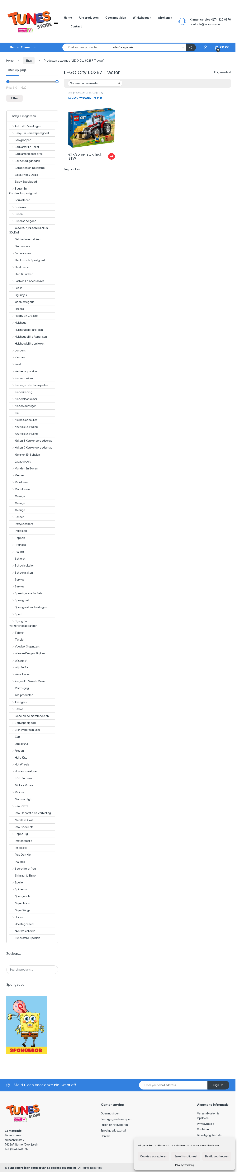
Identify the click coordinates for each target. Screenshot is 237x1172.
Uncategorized (21, 924)
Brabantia (18, 207)
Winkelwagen (142, 17)
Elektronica (19, 267)
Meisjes (16, 475)
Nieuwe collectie (22, 931)
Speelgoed (19, 600)
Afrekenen (165, 17)
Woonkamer (19, 674)
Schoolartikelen (21, 565)
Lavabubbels (20, 461)
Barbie (16, 709)
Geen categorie (22, 302)
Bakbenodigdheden (24, 160)
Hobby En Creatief (23, 315)
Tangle (16, 639)
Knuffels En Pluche (23, 426)
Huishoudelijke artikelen (27, 343)
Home (68, 17)
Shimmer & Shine (22, 875)
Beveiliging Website (209, 1135)
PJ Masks (18, 847)
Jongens (17, 350)
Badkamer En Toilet (24, 146)
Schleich (17, 558)
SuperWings (19, 910)
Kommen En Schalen (24, 454)
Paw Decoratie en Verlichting (30, 813)
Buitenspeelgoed (22, 221)
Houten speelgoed (24, 771)
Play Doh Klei (20, 854)
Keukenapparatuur (23, 371)
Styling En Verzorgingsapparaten (23, 623)
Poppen (17, 537)
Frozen (16, 750)
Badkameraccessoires (26, 153)
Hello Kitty (18, 757)
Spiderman (18, 889)
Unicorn (17, 917)
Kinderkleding (20, 392)
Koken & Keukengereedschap (31, 440)
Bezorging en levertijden (116, 1119)
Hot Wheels (19, 764)
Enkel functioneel (185, 1156)
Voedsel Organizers (24, 646)
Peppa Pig (18, 833)
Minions (16, 792)
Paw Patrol (18, 806)
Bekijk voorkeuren (217, 1156)
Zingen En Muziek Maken (27, 681)
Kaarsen (17, 357)
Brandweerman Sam (24, 729)
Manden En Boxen (23, 468)
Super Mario (19, 903)
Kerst (15, 364)
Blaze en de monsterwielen (29, 716)
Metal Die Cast (21, 820)
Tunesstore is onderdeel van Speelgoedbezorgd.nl (42, 1167)
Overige (17, 496)
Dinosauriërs (19, 246)
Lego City (97, 92)
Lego (88, 92)
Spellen (16, 882)
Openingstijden (115, 17)
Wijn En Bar (19, 667)
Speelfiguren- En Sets (25, 593)
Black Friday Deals (23, 174)
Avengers (18, 702)
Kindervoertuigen (23, 405)
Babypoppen (20, 140)
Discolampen (20, 253)
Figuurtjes (18, 295)
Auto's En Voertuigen (25, 126)
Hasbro (16, 308)
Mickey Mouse (21, 785)
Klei (14, 413)
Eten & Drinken (21, 274)
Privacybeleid (205, 1123)
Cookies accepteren (153, 1156)
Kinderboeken (21, 378)
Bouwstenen (20, 200)
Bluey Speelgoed (23, 181)
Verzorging (19, 688)
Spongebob (19, 896)
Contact (76, 26)
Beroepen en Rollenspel (27, 167)
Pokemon (18, 530)
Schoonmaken (21, 572)
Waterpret (18, 660)
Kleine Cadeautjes (23, 419)
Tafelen (17, 632)
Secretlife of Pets (22, 868)
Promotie (17, 544)
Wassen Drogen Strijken (27, 653)
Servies (16, 579)
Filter (14, 98)
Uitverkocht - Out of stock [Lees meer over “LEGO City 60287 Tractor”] (111, 156)
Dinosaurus (19, 743)
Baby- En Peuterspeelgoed (29, 133)
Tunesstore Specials (24, 937)
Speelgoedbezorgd (113, 1130)
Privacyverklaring (184, 1165)
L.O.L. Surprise (20, 778)
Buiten (16, 214)
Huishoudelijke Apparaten (28, 336)
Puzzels (17, 551)
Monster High (20, 799)
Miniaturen (18, 482)
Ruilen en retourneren (114, 1124)
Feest (15, 287)
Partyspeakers (21, 523)
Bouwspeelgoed (22, 722)
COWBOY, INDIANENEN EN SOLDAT (28, 230)
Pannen (16, 517)
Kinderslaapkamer (23, 399)
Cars (15, 736)
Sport (15, 614)
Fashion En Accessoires (26, 281)
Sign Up (218, 1085)
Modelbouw (19, 489)
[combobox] (86, 47)
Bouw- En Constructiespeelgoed (23, 191)
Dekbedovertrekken (25, 239)
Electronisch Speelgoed (27, 260)
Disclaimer (203, 1129)
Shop (29, 60)
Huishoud (18, 322)
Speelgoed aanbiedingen (28, 607)
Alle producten (89, 17)
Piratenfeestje (20, 840)
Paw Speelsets (21, 827)
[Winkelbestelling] (95, 83)
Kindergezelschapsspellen (28, 385)
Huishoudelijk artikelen (26, 329)
